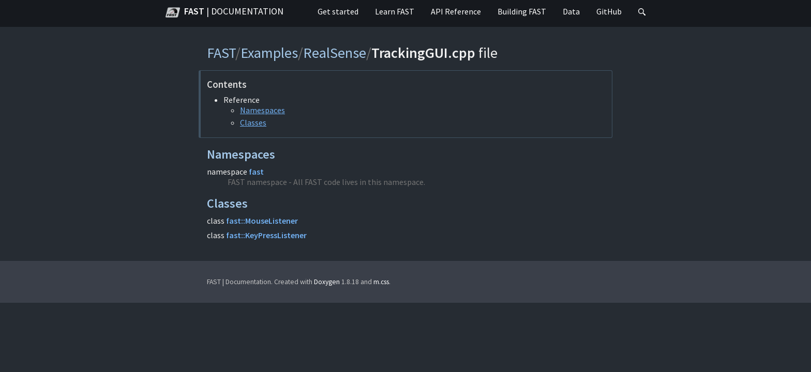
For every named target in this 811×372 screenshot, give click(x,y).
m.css (381, 281)
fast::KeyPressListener (266, 235)
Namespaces (262, 110)
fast (256, 171)
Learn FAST (394, 11)
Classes (253, 122)
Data (571, 11)
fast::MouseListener (262, 220)
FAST (224, 12)
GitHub (609, 11)
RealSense (334, 52)
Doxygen (327, 281)
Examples (269, 52)
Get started (338, 11)
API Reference (456, 11)
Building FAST (522, 11)
